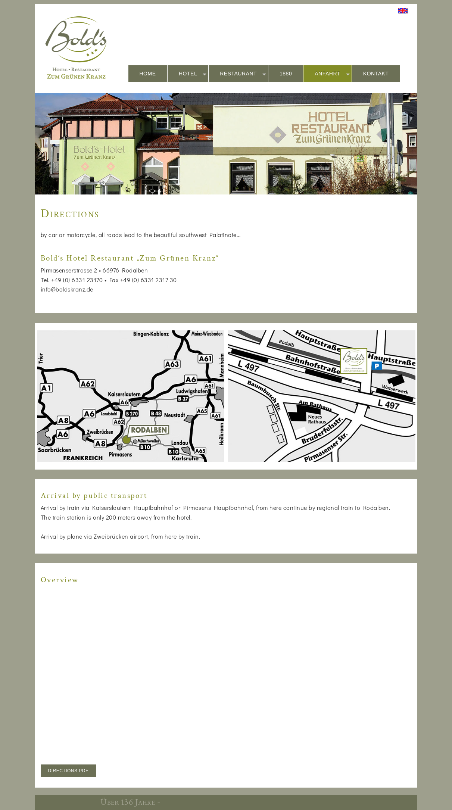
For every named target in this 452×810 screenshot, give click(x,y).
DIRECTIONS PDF (68, 770)
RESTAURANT (243, 74)
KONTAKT (376, 74)
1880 (286, 74)
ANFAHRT (332, 74)
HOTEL (192, 74)
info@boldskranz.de (67, 289)
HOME (148, 74)
